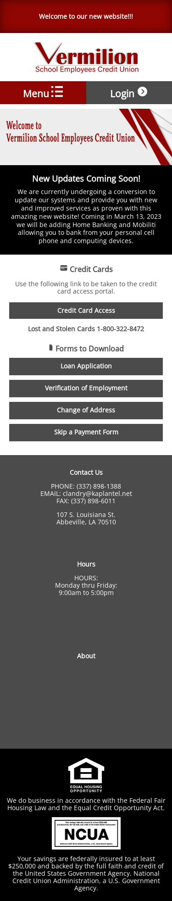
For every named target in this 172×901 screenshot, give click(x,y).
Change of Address (86, 410)
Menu (43, 92)
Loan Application (86, 366)
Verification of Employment (86, 388)
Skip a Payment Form (86, 432)
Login (129, 92)
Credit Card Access (86, 310)
